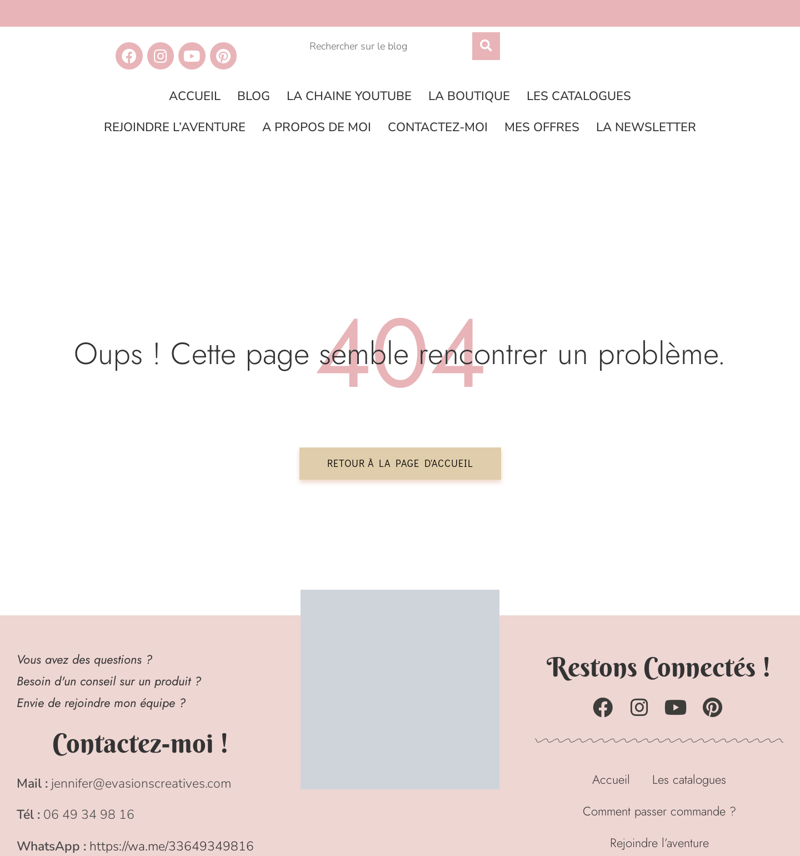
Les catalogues (579, 96)
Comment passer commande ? (659, 811)
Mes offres (541, 127)
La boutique (469, 96)
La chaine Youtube (349, 96)
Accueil (195, 96)
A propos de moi (316, 127)
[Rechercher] (486, 46)
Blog (253, 96)
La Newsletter (646, 127)
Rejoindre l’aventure (175, 127)
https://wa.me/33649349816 (171, 846)
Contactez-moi (438, 127)
